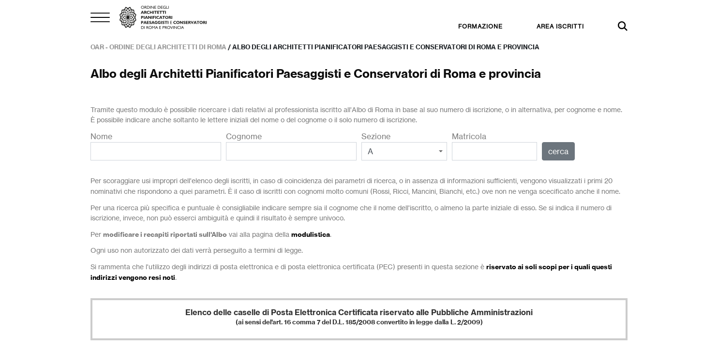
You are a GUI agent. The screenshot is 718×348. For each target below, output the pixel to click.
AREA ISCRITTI (560, 26)
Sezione (404, 145)
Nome (155, 145)
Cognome (291, 145)
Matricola (495, 145)
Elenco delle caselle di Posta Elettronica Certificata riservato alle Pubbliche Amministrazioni (359, 316)
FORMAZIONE (480, 26)
